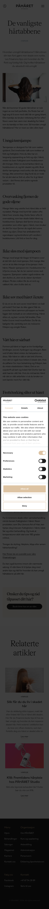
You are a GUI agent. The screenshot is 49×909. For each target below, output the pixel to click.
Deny (24, 506)
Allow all (24, 489)
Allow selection (24, 497)
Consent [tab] (9, 408)
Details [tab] (24, 408)
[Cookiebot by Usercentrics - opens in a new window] (35, 401)
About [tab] (40, 408)
